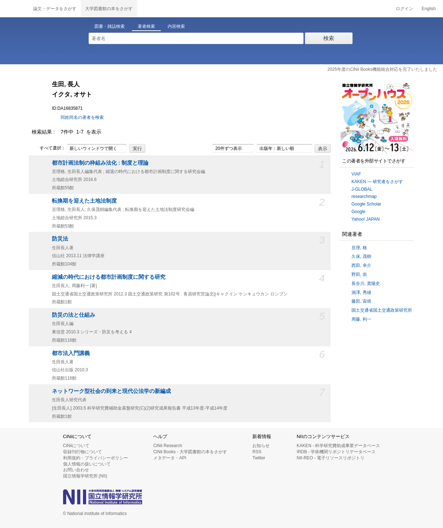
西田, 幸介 (361, 265)
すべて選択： (49, 148)
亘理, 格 (359, 247)
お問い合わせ (76, 469)
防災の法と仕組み (73, 315)
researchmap (364, 196)
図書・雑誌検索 (109, 26)
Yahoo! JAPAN (365, 219)
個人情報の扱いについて (87, 464)
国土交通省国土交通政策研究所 (381, 310)
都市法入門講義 (71, 353)
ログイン (404, 8)
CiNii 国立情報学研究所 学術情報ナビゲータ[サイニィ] (14, 8)
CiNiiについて (76, 445)
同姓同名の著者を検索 (82, 117)
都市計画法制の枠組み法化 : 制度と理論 (100, 163)
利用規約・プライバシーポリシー (95, 457)
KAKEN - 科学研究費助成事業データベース (338, 445)
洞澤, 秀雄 (361, 292)
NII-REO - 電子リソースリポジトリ (330, 457)
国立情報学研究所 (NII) (85, 476)
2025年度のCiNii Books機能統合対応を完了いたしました (382, 69)
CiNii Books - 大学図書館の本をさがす (190, 451)
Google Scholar (366, 204)
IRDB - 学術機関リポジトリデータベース (336, 451)
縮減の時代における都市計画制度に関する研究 (108, 277)
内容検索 (176, 26)
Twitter (258, 457)
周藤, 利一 (361, 319)
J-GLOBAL (361, 189)
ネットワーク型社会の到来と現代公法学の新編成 (111, 391)
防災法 (60, 239)
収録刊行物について (82, 451)
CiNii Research (167, 445)
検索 (328, 38)
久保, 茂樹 (361, 256)
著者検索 (146, 26)
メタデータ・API (169, 457)
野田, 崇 (359, 274)
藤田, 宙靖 (361, 301)
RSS (256, 451)
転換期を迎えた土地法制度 (84, 201)
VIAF (356, 174)
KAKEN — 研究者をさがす (377, 181)
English (429, 8)
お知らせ (261, 445)
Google (358, 211)
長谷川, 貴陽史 (365, 283)
